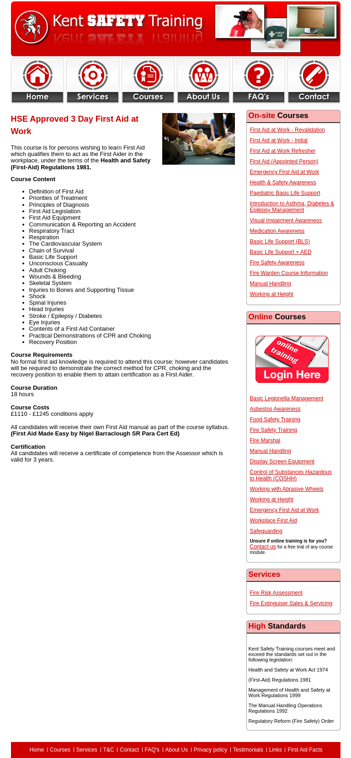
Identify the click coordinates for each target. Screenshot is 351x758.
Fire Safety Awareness (277, 262)
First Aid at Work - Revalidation (287, 130)
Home (37, 750)
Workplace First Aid (273, 520)
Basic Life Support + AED (281, 252)
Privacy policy (210, 750)
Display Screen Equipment (282, 461)
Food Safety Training (275, 419)
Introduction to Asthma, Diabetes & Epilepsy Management (292, 206)
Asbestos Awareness (275, 409)
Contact (129, 750)
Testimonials (248, 750)
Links (275, 750)
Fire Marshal (265, 440)
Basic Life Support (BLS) (280, 241)
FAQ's (152, 750)
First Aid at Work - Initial (279, 140)
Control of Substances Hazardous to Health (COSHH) (291, 475)
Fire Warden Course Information (289, 273)
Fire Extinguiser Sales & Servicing (291, 603)
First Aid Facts (304, 750)
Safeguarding (266, 531)
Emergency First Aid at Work (284, 172)
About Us (176, 750)
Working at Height (271, 294)
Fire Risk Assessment (276, 593)
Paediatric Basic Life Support (285, 193)
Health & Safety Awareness (283, 182)
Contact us (263, 546)
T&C (108, 750)
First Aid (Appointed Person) (284, 161)
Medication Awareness (277, 231)
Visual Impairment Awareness (286, 220)
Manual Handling (270, 283)
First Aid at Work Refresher (283, 151)
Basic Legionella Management (287, 398)
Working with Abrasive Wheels (287, 489)
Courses (60, 750)
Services (86, 750)
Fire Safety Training (274, 430)
